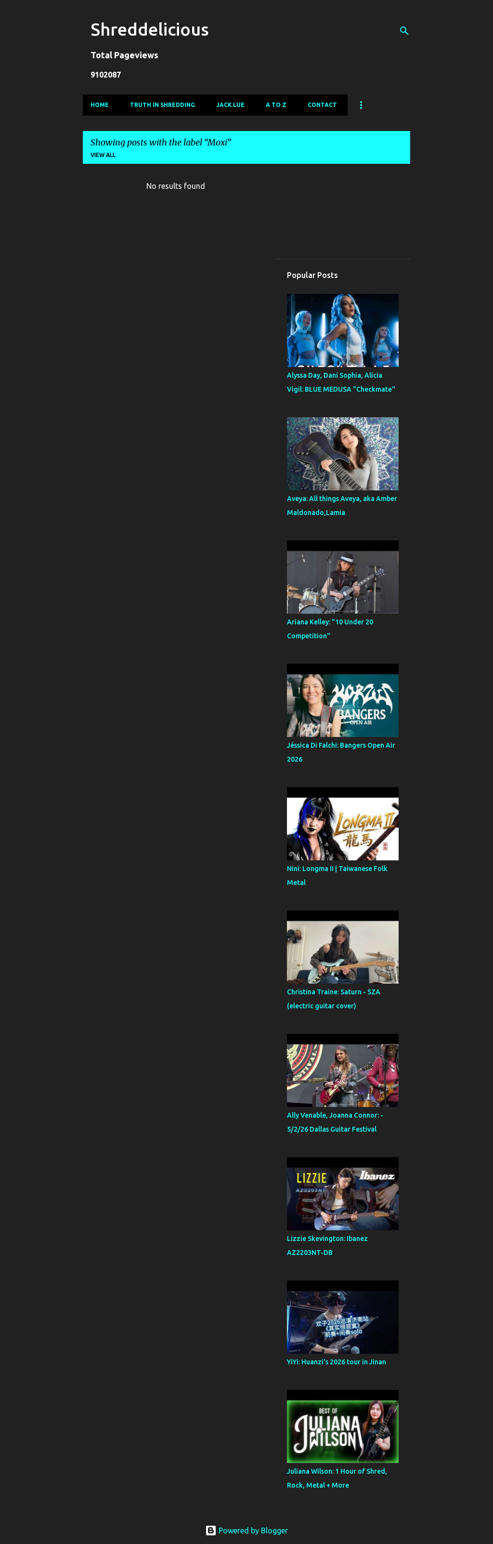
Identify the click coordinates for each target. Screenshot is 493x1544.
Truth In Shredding (162, 105)
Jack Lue (230, 105)
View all (103, 155)
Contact (322, 105)
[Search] (404, 30)
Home (100, 105)
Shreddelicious (150, 29)
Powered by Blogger (246, 1530)
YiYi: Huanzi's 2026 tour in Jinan (336, 1362)
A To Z (276, 105)
